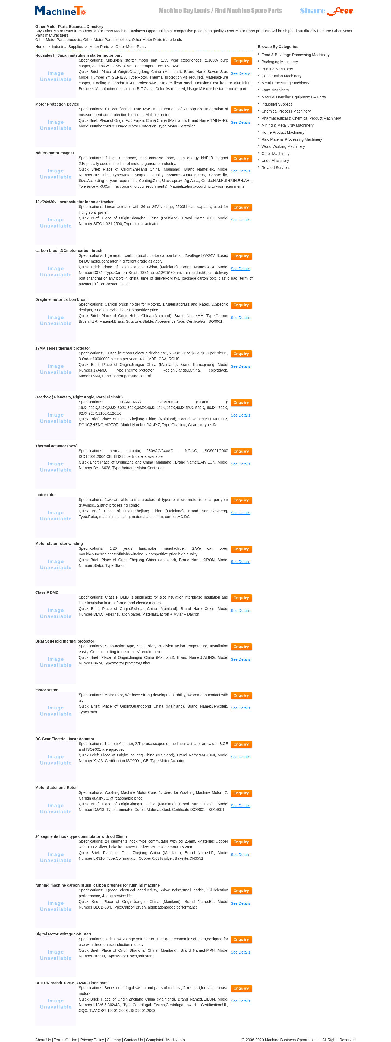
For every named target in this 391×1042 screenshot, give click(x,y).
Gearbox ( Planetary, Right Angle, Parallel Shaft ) (79, 397)
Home (40, 46)
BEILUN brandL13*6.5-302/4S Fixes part (71, 983)
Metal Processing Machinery (285, 83)
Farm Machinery (275, 90)
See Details (240, 73)
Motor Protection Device (57, 104)
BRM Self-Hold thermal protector (64, 641)
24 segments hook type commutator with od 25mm (81, 836)
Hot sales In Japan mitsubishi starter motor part (78, 55)
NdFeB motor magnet (54, 153)
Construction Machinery (281, 76)
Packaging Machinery (279, 62)
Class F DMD (47, 592)
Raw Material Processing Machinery (291, 139)
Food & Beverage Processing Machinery (295, 55)
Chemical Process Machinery (286, 111)
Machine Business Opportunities (292, 1040)
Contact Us (133, 1040)
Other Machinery (275, 153)
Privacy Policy (92, 1040)
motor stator (46, 690)
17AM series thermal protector (62, 348)
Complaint (154, 1040)
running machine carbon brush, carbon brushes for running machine (97, 885)
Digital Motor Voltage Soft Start (63, 934)
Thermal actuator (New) (56, 446)
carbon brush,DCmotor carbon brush (68, 250)
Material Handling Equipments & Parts (293, 97)
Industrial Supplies (67, 46)
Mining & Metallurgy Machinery (287, 125)
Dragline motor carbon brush (61, 299)
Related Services (275, 167)
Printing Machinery (277, 69)
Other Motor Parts (130, 46)
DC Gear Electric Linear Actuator (64, 739)
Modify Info (175, 1040)
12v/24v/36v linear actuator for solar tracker (74, 202)
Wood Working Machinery (283, 146)
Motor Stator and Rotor (56, 787)
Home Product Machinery (282, 132)
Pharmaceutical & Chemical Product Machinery (301, 118)
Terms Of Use (65, 1040)
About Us (43, 1040)
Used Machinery (275, 160)
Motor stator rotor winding (59, 543)
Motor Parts (99, 46)
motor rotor (45, 495)
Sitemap (114, 1040)
